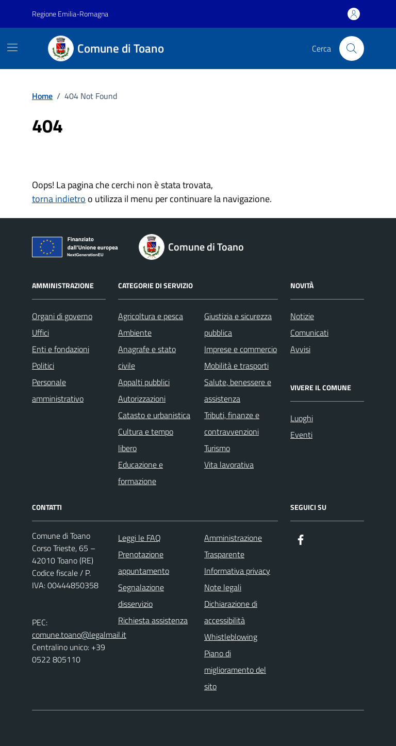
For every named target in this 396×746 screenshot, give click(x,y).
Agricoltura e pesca (150, 316)
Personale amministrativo (58, 390)
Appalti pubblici (144, 382)
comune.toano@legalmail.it (79, 634)
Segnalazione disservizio (141, 595)
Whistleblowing (230, 637)
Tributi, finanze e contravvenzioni (231, 423)
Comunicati (309, 332)
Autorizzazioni (142, 398)
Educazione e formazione (140, 472)
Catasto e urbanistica (154, 415)
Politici (43, 365)
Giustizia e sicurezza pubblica (238, 324)
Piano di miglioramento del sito (235, 669)
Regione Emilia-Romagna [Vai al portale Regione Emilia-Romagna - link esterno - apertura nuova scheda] (70, 13)
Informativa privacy (237, 571)
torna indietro (59, 199)
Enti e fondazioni (60, 349)
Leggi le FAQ (139, 538)
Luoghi (301, 418)
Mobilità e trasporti (236, 365)
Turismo (217, 448)
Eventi (301, 434)
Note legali (222, 587)
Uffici (40, 332)
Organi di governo (62, 316)
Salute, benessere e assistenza (237, 390)
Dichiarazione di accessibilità (230, 612)
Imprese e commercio (240, 349)
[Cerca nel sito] (351, 48)
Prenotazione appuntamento (143, 562)
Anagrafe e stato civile (147, 357)
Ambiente (135, 332)
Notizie (302, 316)
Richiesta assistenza (153, 620)
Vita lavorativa (229, 464)
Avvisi (300, 349)
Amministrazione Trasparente (233, 546)
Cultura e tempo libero (145, 439)
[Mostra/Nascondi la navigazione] (12, 47)
